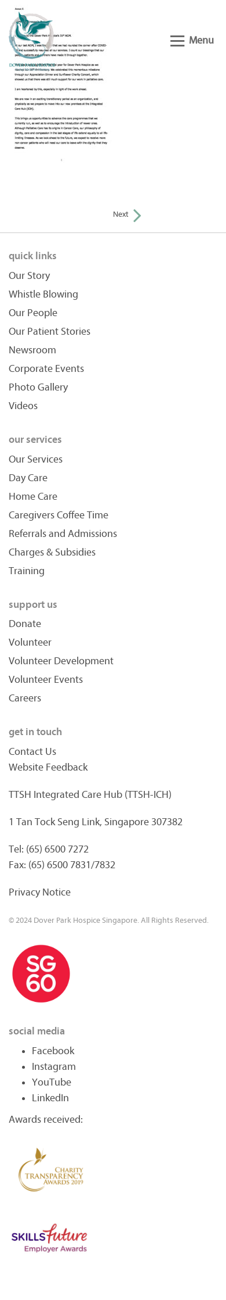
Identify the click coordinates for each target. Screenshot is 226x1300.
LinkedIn (50, 1098)
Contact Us (32, 752)
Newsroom (32, 350)
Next (127, 214)
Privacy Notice (40, 892)
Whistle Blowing (43, 294)
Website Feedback (48, 767)
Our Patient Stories (49, 331)
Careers (25, 698)
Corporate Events (46, 369)
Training (27, 571)
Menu (192, 40)
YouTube (51, 1082)
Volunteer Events (46, 680)
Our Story (29, 276)
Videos (23, 406)
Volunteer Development (61, 661)
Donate (25, 624)
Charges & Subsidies (52, 552)
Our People (33, 313)
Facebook (53, 1051)
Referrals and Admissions (63, 534)
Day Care (28, 478)
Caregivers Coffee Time (58, 515)
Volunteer (30, 642)
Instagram (54, 1067)
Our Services (36, 459)
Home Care (33, 496)
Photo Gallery (38, 387)
